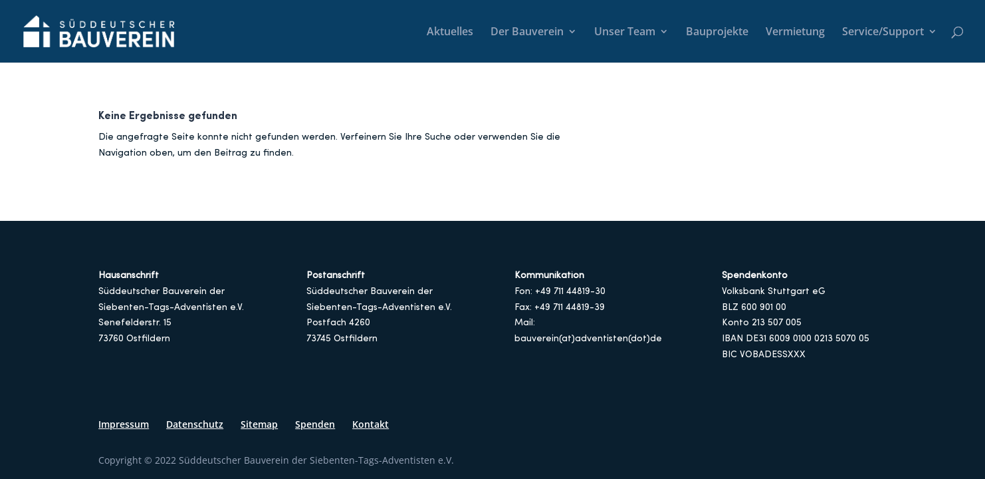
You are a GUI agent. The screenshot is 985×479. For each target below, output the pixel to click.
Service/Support (883, 33)
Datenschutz (194, 424)
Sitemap (259, 424)
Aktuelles (450, 33)
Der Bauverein (527, 33)
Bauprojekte (717, 33)
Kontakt (370, 424)
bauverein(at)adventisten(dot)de (588, 339)
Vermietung (795, 33)
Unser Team (624, 33)
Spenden (315, 424)
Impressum (123, 424)
